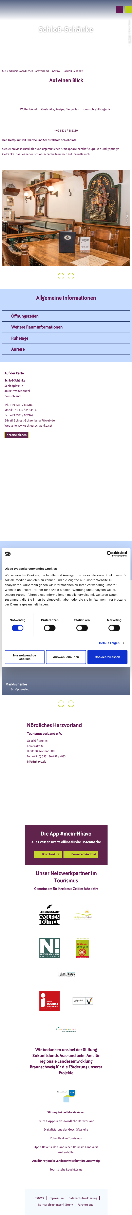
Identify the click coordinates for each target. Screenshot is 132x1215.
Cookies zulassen (107, 657)
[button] (88, 9)
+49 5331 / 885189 (66, 130)
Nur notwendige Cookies (24, 657)
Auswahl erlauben (66, 657)
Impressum (56, 1198)
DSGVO (39, 1198)
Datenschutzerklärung (83, 1198)
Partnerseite (85, 1204)
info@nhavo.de (36, 761)
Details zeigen (109, 643)
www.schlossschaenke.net (35, 425)
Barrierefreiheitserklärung (55, 1204)
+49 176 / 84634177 (25, 410)
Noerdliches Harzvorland (33, 70)
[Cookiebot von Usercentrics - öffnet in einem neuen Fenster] (109, 554)
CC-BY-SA (129, 39)
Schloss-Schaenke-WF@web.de (34, 420)
